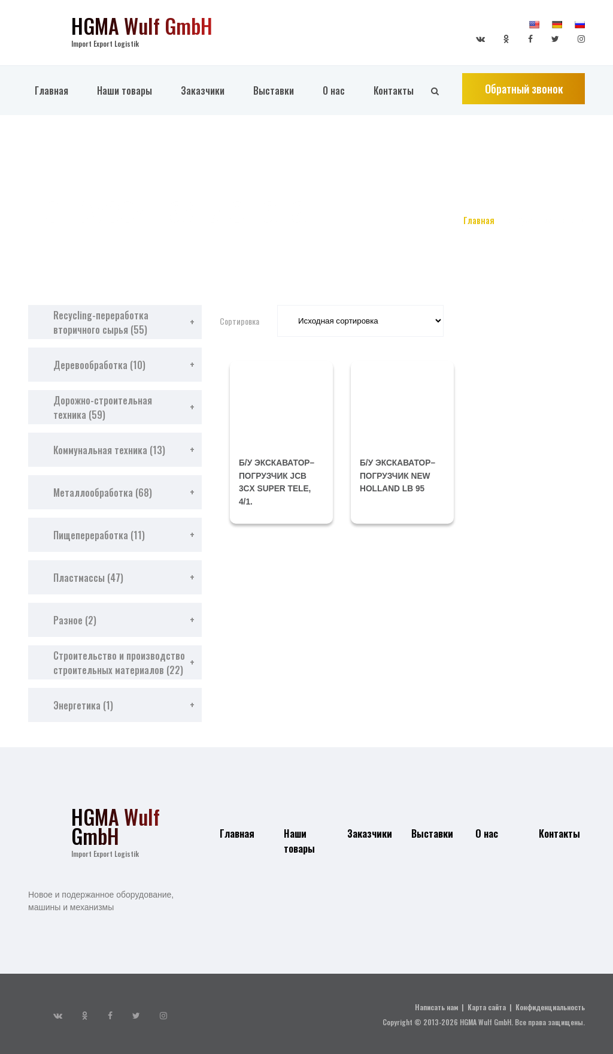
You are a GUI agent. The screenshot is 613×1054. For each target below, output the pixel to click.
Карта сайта (487, 1007)
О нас (334, 101)
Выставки (273, 101)
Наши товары (124, 101)
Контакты (394, 101)
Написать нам (436, 1007)
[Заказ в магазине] (360, 321)
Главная (51, 101)
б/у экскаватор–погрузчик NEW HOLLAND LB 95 (398, 475)
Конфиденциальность (550, 1007)
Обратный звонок (524, 100)
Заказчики (202, 101)
